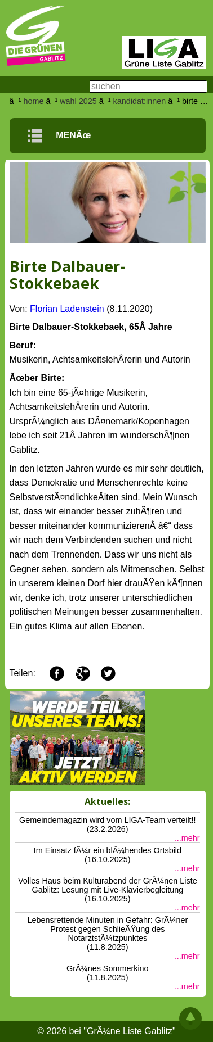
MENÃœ (59, 135)
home (33, 101)
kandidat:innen (139, 101)
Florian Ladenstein (67, 309)
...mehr (187, 837)
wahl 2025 (78, 101)
